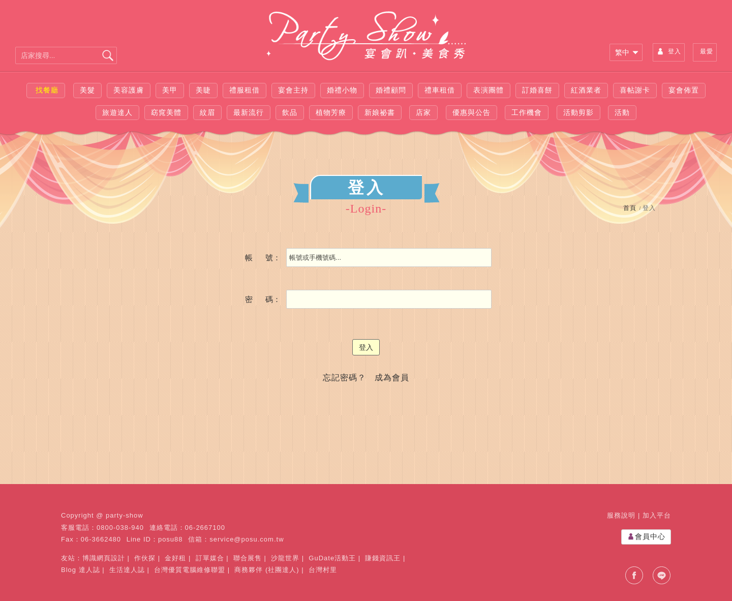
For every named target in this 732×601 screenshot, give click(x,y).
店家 (423, 112)
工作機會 (526, 112)
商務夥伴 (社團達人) (266, 570)
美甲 (169, 90)
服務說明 (621, 515)
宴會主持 (293, 90)
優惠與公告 (471, 112)
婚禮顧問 (391, 90)
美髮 (87, 90)
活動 (622, 112)
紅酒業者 (586, 90)
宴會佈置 (683, 90)
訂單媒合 (210, 558)
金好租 (175, 558)
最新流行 (248, 112)
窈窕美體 (166, 112)
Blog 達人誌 (80, 570)
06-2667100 (205, 527)
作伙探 (145, 558)
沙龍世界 (285, 558)
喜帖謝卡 (635, 90)
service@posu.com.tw (246, 539)
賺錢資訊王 (383, 558)
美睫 (203, 90)
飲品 (289, 112)
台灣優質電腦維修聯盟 (189, 570)
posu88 (170, 539)
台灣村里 (323, 570)
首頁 (629, 208)
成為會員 (392, 377)
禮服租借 (244, 90)
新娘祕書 (379, 112)
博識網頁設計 (103, 558)
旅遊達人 (117, 112)
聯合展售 (247, 558)
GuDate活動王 (332, 558)
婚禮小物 (342, 90)
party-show (124, 515)
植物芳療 (331, 112)
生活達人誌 (127, 570)
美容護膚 (128, 90)
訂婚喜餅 (537, 90)
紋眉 (207, 112)
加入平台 (657, 515)
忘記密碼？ (344, 377)
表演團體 (488, 90)
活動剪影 (578, 112)
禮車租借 (439, 90)
